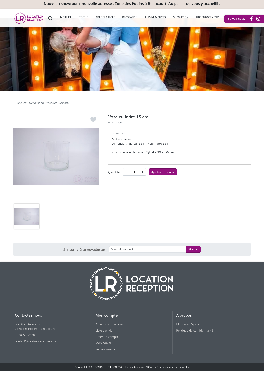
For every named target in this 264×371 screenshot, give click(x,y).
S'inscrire (193, 249)
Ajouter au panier (162, 172)
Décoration (36, 103)
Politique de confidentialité (194, 331)
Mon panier (103, 343)
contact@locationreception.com (36, 341)
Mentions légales (188, 324)
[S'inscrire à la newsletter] (147, 249)
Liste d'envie (104, 331)
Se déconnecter (106, 349)
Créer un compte (107, 337)
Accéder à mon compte (111, 324)
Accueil (22, 103)
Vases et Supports (57, 103)
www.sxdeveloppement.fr (176, 367)
